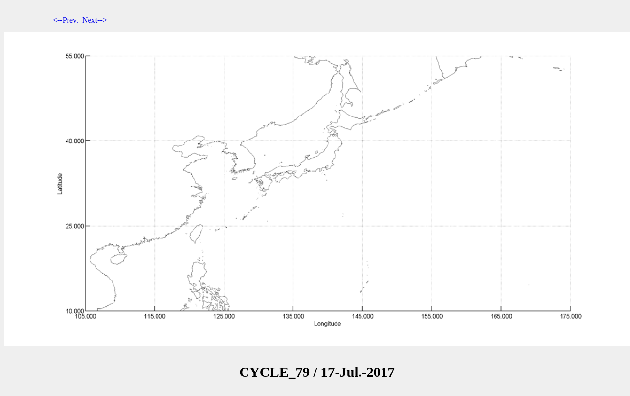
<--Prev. (65, 20)
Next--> (94, 20)
